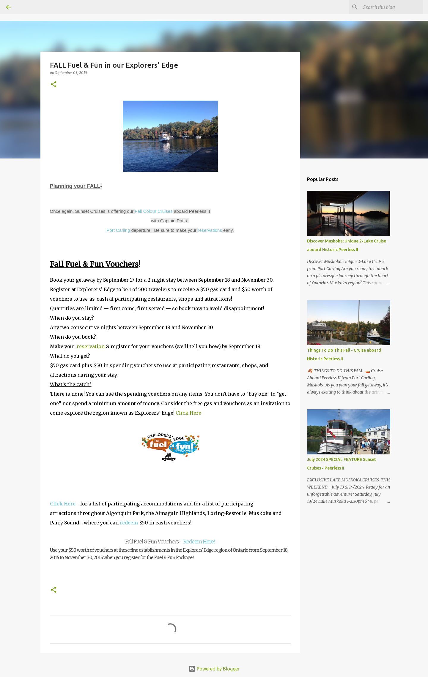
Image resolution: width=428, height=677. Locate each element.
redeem (129, 523)
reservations (210, 230)
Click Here (188, 413)
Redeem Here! (198, 541)
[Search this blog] (392, 7)
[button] (53, 85)
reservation (91, 346)
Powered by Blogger (214, 668)
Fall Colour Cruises (154, 211)
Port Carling (118, 230)
